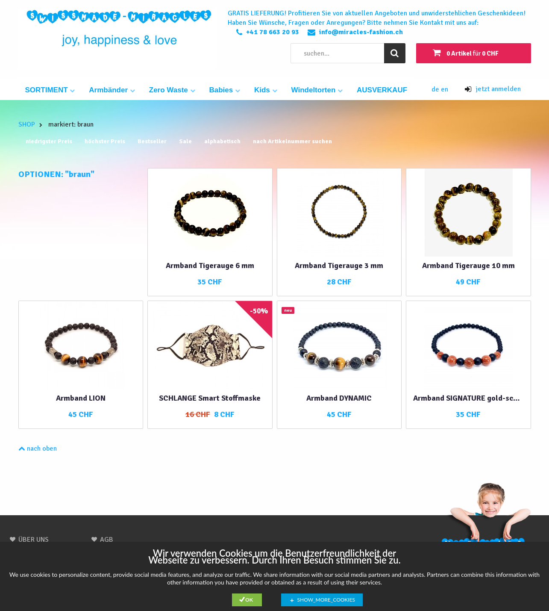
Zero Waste (172, 90)
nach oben (37, 448)
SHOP (26, 124)
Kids (265, 90)
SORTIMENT (50, 90)
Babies (224, 90)
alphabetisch (222, 141)
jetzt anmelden (493, 89)
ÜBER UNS (33, 539)
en (444, 89)
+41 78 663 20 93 (272, 32)
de (436, 89)
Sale (185, 141)
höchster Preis (105, 141)
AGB (106, 539)
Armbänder (112, 90)
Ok (249, 599)
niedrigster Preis (49, 141)
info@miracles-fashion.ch (361, 32)
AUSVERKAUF (382, 90)
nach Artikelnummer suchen (292, 141)
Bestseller (152, 141)
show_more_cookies (326, 599)
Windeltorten (317, 90)
